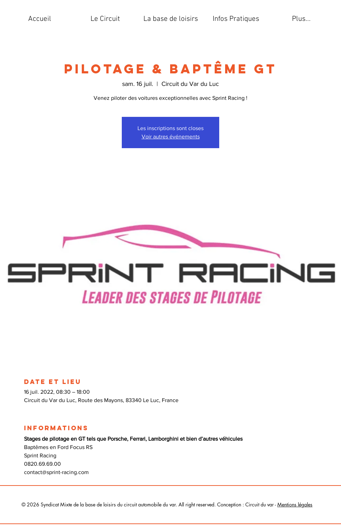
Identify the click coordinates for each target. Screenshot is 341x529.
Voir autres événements (171, 136)
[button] (105, 19)
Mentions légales (294, 504)
